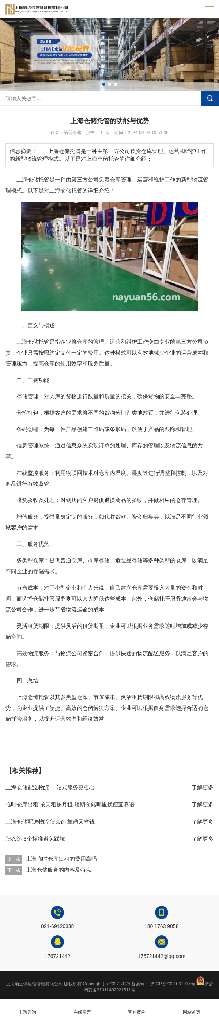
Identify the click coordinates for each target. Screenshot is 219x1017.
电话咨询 (27, 1008)
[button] (103, 84)
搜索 (210, 98)
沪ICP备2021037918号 (172, 983)
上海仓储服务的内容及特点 (58, 870)
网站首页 (191, 1008)
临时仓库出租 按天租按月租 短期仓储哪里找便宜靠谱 (70, 804)
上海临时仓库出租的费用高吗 (61, 859)
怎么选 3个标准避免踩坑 (35, 839)
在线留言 (82, 1008)
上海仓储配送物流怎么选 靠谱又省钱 (50, 821)
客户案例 (137, 1008)
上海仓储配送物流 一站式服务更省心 (50, 787)
